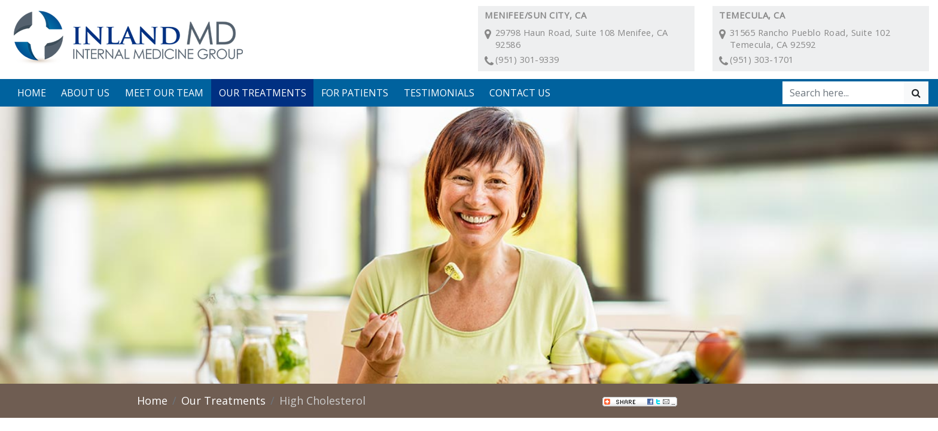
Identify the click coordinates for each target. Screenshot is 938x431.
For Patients (354, 92)
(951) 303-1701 (762, 59)
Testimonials (439, 92)
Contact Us (519, 92)
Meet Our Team (164, 92)
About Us (85, 92)
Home (31, 92)
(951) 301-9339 (527, 59)
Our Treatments (262, 92)
